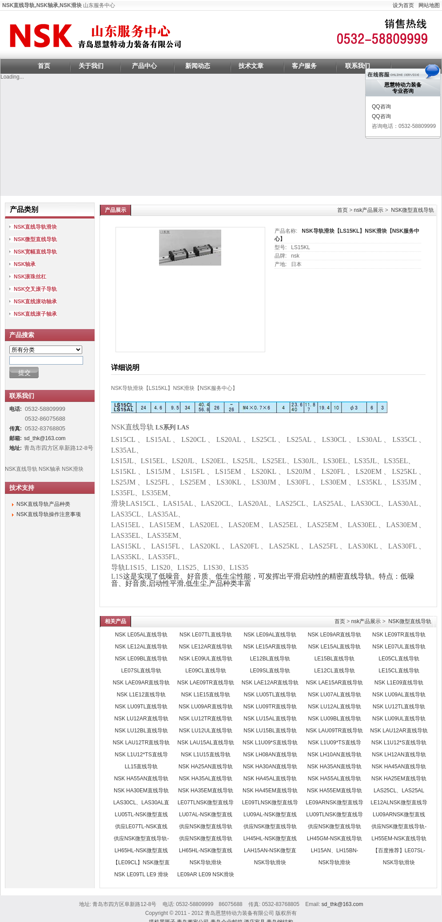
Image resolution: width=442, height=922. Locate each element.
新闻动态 (197, 65)
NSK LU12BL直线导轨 (141, 730)
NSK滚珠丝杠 (30, 277)
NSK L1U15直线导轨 (205, 754)
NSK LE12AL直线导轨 (141, 647)
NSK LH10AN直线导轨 (334, 754)
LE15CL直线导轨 (398, 671)
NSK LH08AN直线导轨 (270, 754)
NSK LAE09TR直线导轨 (205, 683)
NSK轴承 (25, 264)
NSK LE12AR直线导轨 (206, 647)
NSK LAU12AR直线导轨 (398, 730)
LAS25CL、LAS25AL (399, 790)
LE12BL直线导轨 (270, 659)
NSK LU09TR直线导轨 (270, 706)
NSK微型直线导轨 (412, 210)
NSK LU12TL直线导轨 (399, 706)
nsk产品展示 (369, 210)
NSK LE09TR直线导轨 (399, 635)
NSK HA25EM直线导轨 (398, 778)
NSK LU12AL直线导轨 (334, 706)
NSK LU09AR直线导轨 (205, 706)
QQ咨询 (381, 106)
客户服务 (304, 65)
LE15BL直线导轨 (335, 659)
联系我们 (357, 65)
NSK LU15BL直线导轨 (269, 730)
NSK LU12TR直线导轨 (206, 718)
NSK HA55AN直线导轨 (141, 778)
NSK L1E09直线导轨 (399, 683)
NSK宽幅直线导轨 (35, 252)
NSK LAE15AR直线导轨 (334, 683)
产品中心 (144, 65)
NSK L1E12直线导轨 (141, 695)
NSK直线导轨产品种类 (43, 504)
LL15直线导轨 (141, 766)
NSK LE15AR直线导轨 (270, 647)
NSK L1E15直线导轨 (206, 695)
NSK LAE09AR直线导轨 (141, 683)
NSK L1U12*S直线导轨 (398, 742)
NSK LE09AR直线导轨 (335, 635)
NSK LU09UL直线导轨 (399, 718)
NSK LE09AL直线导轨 (270, 635)
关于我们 (91, 65)
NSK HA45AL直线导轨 (270, 778)
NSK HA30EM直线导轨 (141, 790)
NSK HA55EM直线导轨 (334, 790)
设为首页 (403, 5)
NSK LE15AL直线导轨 (334, 647)
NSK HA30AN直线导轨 (270, 766)
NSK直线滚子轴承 (35, 314)
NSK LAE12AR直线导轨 (270, 683)
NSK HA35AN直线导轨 (334, 766)
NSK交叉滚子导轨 (35, 289)
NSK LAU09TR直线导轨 (334, 730)
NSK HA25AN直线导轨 (206, 766)
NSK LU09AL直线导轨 (398, 695)
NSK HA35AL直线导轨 (206, 778)
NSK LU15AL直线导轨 (269, 718)
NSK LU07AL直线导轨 (334, 695)
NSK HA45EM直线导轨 (270, 790)
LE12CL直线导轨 (334, 671)
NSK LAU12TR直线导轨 (141, 742)
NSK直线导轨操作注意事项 (48, 514)
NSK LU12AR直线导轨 (141, 718)
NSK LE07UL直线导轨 (398, 647)
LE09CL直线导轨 (205, 671)
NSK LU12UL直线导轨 (205, 730)
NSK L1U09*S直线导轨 (270, 742)
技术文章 (251, 65)
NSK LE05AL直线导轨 (141, 635)
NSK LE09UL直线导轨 (205, 659)
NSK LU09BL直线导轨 (334, 718)
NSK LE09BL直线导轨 (141, 659)
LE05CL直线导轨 (398, 659)
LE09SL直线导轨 (270, 671)
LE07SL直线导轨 (141, 671)
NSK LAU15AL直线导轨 (205, 742)
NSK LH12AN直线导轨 (399, 754)
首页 (44, 65)
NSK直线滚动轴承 (35, 301)
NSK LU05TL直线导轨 (270, 695)
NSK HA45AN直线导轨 (399, 766)
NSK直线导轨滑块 (35, 227)
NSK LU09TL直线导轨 (141, 706)
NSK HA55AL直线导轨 (335, 778)
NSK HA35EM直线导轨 (205, 790)
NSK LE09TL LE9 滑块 (141, 874)
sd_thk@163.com (45, 438)
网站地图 (429, 5)
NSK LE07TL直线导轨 (205, 635)
